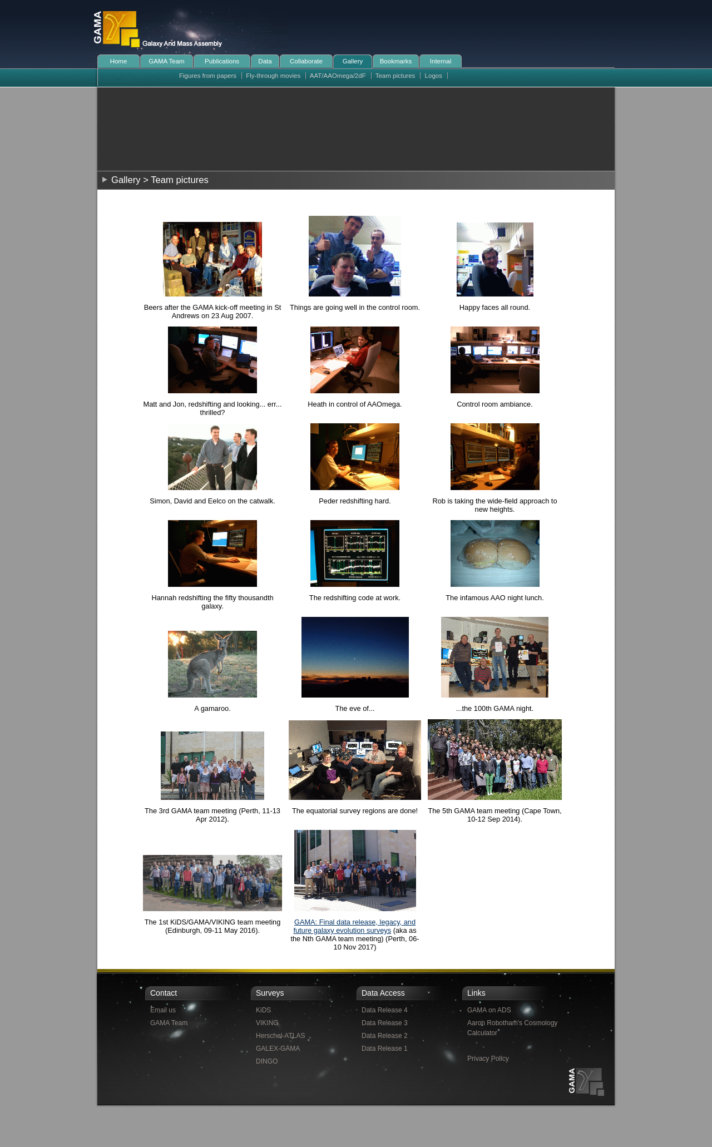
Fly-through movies (273, 75)
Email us (163, 1010)
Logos (433, 75)
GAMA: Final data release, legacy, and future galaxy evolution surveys (354, 926)
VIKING (267, 1023)
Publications (222, 61)
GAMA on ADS (489, 1010)
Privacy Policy (488, 1058)
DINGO (267, 1061)
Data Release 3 (385, 1023)
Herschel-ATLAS (280, 1036)
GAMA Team (166, 61)
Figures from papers (207, 75)
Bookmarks (396, 61)
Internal (440, 61)
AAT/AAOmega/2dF (338, 75)
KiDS (263, 1010)
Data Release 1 (385, 1048)
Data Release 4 (385, 1010)
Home (118, 61)
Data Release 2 (385, 1036)
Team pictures (395, 75)
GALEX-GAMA (278, 1048)
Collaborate (306, 61)
